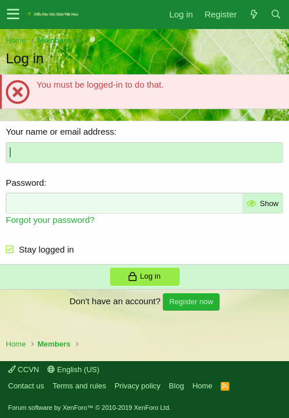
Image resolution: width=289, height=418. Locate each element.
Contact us (26, 385)
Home (202, 385)
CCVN (23, 369)
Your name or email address (60, 131)
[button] (13, 14)
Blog (176, 385)
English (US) (73, 369)
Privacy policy (137, 385)
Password (25, 183)
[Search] (276, 14)
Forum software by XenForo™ (89, 407)
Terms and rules (79, 385)
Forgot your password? (50, 220)
